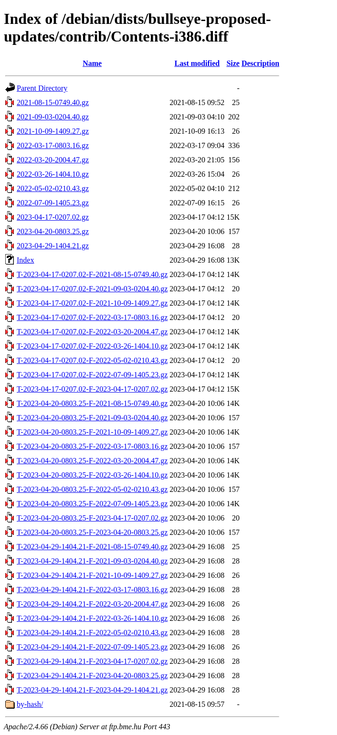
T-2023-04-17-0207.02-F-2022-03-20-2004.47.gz (92, 332)
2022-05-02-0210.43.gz (53, 188)
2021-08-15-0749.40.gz (53, 102)
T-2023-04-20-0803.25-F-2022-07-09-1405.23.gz (92, 504)
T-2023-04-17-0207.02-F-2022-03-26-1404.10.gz (92, 346)
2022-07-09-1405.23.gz (53, 203)
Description (260, 63)
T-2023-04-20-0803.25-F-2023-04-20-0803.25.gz (92, 532)
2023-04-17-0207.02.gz (53, 217)
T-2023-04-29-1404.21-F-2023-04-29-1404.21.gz (92, 690)
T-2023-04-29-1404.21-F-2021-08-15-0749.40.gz (92, 547)
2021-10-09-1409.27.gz (53, 131)
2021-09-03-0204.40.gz (53, 117)
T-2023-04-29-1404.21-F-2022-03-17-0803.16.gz (92, 590)
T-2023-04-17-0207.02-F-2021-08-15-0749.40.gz (92, 274)
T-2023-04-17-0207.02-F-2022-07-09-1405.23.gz (92, 375)
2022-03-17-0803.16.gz (53, 145)
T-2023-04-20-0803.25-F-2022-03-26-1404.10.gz (92, 475)
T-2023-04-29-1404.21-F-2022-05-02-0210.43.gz (92, 632)
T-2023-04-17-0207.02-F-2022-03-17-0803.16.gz (92, 317)
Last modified (197, 63)
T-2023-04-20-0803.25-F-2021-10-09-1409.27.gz (92, 432)
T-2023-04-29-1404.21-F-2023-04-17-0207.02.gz (92, 661)
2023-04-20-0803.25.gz (53, 231)
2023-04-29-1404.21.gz (53, 246)
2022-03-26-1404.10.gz (53, 174)
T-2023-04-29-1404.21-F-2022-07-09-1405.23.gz (92, 647)
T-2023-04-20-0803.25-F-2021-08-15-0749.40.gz (92, 403)
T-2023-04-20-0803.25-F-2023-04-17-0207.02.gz (92, 518)
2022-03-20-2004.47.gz (53, 160)
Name (92, 63)
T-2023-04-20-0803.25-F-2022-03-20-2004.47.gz (92, 461)
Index (25, 260)
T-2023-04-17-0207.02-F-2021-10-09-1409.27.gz (92, 303)
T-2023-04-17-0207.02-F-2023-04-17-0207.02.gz (92, 389)
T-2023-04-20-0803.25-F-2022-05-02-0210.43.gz (92, 489)
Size (233, 63)
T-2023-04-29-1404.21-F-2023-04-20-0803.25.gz (92, 675)
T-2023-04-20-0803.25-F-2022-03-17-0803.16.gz (92, 446)
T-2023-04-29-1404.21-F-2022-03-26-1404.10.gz (92, 618)
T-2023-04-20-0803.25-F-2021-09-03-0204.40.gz (92, 418)
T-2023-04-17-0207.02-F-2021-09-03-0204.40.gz (92, 289)
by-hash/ (30, 704)
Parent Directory (42, 88)
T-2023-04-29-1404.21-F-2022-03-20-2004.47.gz (92, 604)
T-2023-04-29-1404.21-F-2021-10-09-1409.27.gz (92, 575)
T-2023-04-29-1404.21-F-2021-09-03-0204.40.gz (92, 561)
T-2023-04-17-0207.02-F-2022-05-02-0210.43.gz (92, 360)
